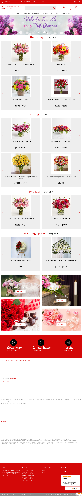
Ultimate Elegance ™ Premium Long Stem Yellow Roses (21, 177)
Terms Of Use (49, 494)
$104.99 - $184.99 (61, 267)
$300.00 (21, 267)
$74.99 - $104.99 (21, 148)
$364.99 (61, 183)
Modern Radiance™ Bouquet (61, 141)
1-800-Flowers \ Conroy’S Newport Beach (10, 7)
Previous (2, 58)
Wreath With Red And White (21, 260)
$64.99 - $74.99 (20, 106)
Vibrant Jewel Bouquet (21, 99)
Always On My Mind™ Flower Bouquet (21, 64)
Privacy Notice (57, 494)
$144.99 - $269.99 (20, 183)
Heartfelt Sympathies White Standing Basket (61, 260)
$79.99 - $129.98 (61, 106)
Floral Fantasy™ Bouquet (61, 218)
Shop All (51, 38)
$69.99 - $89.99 (20, 71)
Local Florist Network (67, 494)
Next (79, 58)
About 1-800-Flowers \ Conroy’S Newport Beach (15, 361)
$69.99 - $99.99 (61, 225)
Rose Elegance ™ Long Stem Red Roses (61, 99)
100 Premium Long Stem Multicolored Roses (61, 177)
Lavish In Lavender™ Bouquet (20, 141)
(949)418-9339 (6, 1)
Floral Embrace (61, 64)
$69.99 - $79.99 (61, 71)
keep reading (13, 378)
